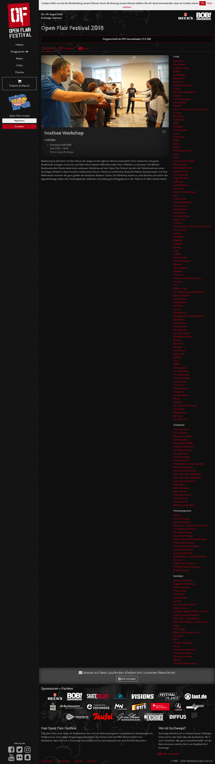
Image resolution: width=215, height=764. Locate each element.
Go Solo (177, 601)
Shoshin (177, 340)
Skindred (177, 347)
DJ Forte (177, 112)
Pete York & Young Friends (186, 632)
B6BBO (177, 71)
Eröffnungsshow (181, 587)
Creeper (177, 95)
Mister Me (178, 274)
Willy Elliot (178, 409)
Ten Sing (177, 559)
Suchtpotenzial (180, 501)
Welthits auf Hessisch (184, 505)
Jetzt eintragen (127, 678)
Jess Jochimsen (180, 453)
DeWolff (177, 105)
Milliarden (178, 271)
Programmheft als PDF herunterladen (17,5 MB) (127, 39)
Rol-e (176, 639)
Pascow (177, 309)
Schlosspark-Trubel (182, 553)
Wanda (176, 398)
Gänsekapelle (180, 597)
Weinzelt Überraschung (185, 663)
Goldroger (178, 181)
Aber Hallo (178, 61)
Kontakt (78, 761)
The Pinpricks (179, 381)
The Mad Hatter (181, 371)
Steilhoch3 (178, 354)
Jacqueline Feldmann (183, 446)
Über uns (91, 761)
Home (19, 45)
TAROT (177, 364)
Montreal (177, 281)
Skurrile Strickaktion (183, 642)
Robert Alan (179, 484)
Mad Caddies (179, 257)
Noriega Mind (180, 302)
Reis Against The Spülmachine (188, 316)
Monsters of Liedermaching (187, 278)
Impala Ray (179, 219)
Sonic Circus (179, 350)
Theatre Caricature (182, 653)
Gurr (175, 195)
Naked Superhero (182, 295)
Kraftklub (177, 243)
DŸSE (176, 140)
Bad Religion (179, 74)
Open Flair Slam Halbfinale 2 (187, 477)
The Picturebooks (182, 378)
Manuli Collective (181, 261)
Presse (19, 72)
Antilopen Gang (181, 68)
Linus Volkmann (181, 460)
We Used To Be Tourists (185, 405)
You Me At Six (180, 419)
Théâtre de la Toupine (184, 563)
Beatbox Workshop (183, 580)
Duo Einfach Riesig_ (183, 535)
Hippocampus (180, 608)
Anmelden (19, 126)
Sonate (176, 646)
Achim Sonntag (181, 518)
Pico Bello (178, 635)
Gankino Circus (180, 171)
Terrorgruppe (179, 367)
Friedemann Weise (182, 436)
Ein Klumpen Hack (182, 150)
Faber (176, 154)
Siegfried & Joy (180, 498)
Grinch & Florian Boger (184, 192)
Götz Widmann (181, 185)
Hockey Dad (179, 212)
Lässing (177, 247)
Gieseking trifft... (181, 439)
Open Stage (179, 628)
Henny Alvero (180, 205)
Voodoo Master (181, 395)
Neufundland (179, 298)
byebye (177, 88)
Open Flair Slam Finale (184, 470)
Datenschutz (63, 761)
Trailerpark (178, 391)
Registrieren (19, 120)
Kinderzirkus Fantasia (183, 542)
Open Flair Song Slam (184, 481)
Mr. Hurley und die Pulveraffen (188, 292)
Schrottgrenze (180, 329)
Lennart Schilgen (181, 456)
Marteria (177, 264)
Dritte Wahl (179, 136)
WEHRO (177, 402)
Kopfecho (178, 240)
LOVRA (177, 254)
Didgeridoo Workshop (184, 583)
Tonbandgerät (180, 388)
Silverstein (178, 343)
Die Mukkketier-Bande (184, 528)
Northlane (178, 305)
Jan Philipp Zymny (182, 450)
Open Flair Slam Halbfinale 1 (187, 474)
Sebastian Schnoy (182, 494)
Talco (176, 360)
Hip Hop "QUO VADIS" (184, 604)
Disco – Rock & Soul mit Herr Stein (190, 109)
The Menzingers (181, 374)
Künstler (47, 48)
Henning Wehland (182, 202)
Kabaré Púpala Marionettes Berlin (190, 539)
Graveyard (178, 188)
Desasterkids (179, 102)
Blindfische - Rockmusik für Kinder (190, 525)
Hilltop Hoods (180, 209)
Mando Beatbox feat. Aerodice (188, 463)
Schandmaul (179, 323)
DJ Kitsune (178, 116)
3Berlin (176, 515)
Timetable (66, 48)
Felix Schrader (180, 164)
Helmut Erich (179, 198)
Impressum (46, 761)
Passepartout (179, 312)
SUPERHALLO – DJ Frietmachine (189, 556)
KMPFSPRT (179, 236)
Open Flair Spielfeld (183, 549)
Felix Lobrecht (180, 432)
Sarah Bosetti (180, 491)
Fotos (84, 48)
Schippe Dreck (180, 326)
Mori (175, 285)
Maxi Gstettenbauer (183, 467)
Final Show (178, 594)
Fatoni (176, 157)
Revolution (178, 319)
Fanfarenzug (179, 590)
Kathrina (177, 233)
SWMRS (177, 357)
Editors (176, 147)
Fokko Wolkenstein (182, 167)
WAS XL (177, 659)
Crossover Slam (181, 429)
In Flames (178, 223)
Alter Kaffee (179, 64)
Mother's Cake (180, 288)
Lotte (175, 250)
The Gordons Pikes (182, 656)
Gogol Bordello (181, 178)
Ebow (176, 143)
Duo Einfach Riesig (182, 532)
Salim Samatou (181, 487)
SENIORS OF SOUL (183, 336)
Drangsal (177, 126)
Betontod (178, 81)
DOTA (176, 123)
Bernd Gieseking (181, 522)
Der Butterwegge (181, 99)
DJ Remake (178, 119)
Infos (19, 65)
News (19, 58)
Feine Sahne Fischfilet (184, 161)
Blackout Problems (182, 85)
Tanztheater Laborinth (184, 649)
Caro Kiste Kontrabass (184, 92)
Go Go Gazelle (180, 174)
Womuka (177, 415)
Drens (176, 133)
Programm (19, 51)
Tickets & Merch (19, 84)
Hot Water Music (181, 216)
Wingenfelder (180, 412)
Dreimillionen (180, 130)
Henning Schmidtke (183, 443)
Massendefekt (180, 267)
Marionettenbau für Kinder (186, 546)
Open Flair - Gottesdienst (186, 618)
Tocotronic (178, 384)
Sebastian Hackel (181, 333)
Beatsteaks (178, 78)
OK (202, 3)
